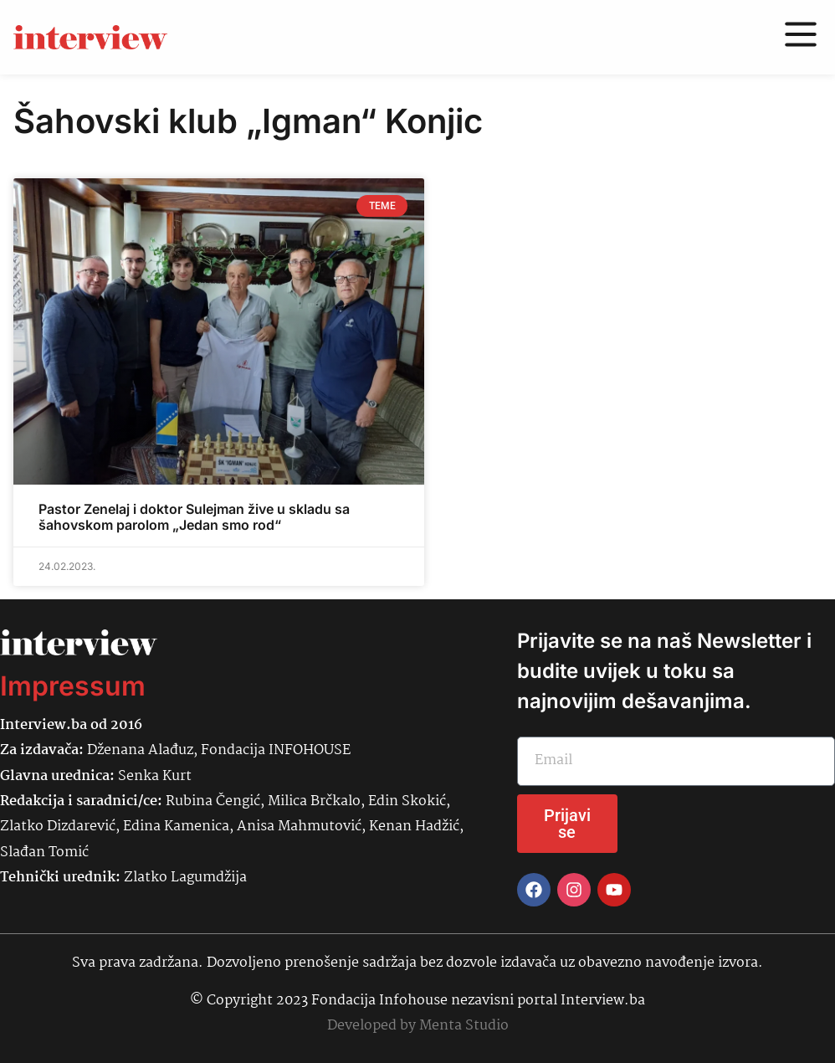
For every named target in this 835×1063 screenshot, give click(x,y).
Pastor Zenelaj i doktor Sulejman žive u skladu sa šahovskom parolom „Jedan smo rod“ (194, 517)
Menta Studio (464, 1025)
